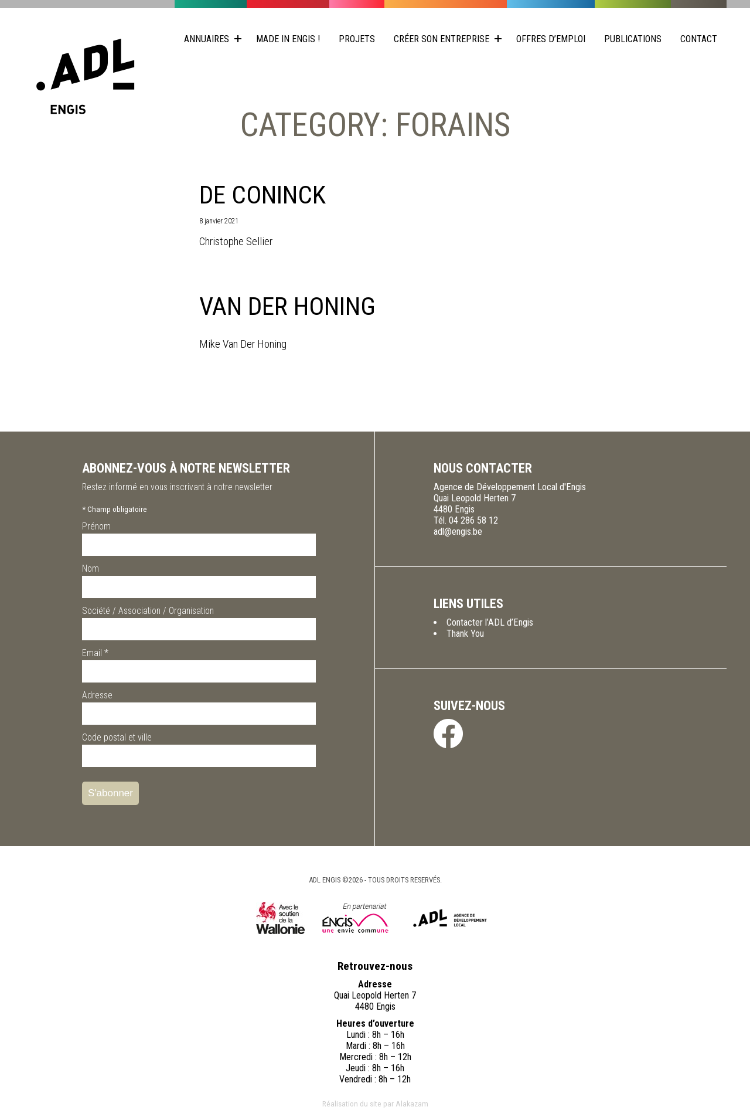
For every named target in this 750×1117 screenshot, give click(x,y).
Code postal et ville (117, 737)
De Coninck (262, 195)
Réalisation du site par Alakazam (375, 1103)
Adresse (97, 695)
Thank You (465, 633)
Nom (90, 568)
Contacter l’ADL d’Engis (489, 622)
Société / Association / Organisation (148, 610)
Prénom (96, 526)
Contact (698, 39)
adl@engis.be (458, 531)
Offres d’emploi (550, 39)
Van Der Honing (287, 306)
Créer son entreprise (441, 39)
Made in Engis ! (288, 39)
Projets (357, 39)
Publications (633, 39)
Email (95, 652)
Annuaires (206, 39)
